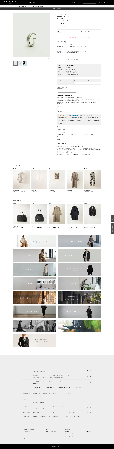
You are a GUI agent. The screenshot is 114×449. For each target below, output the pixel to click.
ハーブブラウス (34, 191)
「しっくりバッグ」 (35, 226)
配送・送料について (25, 433)
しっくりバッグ (64, 416)
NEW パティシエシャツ (63, 381)
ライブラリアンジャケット (89, 226)
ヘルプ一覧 (23, 438)
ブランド (79, 2)
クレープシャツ (73, 381)
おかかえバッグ (36, 416)
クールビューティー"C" (38, 387)
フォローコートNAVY (71, 226)
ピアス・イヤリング (71, 69)
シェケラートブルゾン (59, 377)
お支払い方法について (25, 431)
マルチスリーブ (36, 406)
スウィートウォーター (71, 191)
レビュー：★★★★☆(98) (54, 227)
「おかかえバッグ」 (17, 226)
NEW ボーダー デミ (55, 406)
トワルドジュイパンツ (88, 191)
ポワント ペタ (54, 369)
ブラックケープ (67, 412)
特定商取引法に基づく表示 (71, 433)
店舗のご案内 (68, 429)
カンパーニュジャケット (51, 375)
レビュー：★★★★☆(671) (18, 227)
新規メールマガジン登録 (51, 431)
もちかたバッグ (72, 416)
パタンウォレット (37, 369)
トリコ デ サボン (69, 387)
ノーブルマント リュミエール (39, 402)
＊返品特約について (61, 88)
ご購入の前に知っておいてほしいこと (29, 429)
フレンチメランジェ (45, 406)
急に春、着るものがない (112, 228)
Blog (68, 59)
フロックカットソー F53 (65, 406)
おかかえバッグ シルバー (63, 369)
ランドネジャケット (72, 375)
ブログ (61, 2)
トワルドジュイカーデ (60, 387)
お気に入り (67, 2)
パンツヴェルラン (37, 393)
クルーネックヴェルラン (53, 191)
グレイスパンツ (48, 412)
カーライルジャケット (62, 375)
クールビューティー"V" (49, 387)
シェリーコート (66, 399)
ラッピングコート (46, 369)
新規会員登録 (48, 429)
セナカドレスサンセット (38, 412)
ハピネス (79, 416)
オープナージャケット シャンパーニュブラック (43, 377)
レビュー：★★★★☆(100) (89, 227)
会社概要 (67, 431)
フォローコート (46, 399)
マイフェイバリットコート (56, 399)
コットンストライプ (53, 381)
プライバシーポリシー (70, 436)
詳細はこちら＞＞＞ (61, 139)
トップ (16, 6)
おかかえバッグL (56, 416)
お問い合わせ (88, 431)
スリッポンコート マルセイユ (19, 191)
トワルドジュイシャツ (38, 383)
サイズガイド (23, 436)
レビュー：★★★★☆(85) (72, 227)
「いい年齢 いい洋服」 (112, 219)
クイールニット (36, 389)
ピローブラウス (36, 381)
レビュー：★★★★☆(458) (36, 227)
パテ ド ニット (78, 387)
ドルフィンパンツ (56, 393)
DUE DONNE (21, 6)
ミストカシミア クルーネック (39, 371)
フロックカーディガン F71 (38, 408)
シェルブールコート (53, 226)
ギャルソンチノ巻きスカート (39, 396)
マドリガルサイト (89, 429)
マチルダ (73, 412)
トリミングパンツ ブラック (67, 393)
